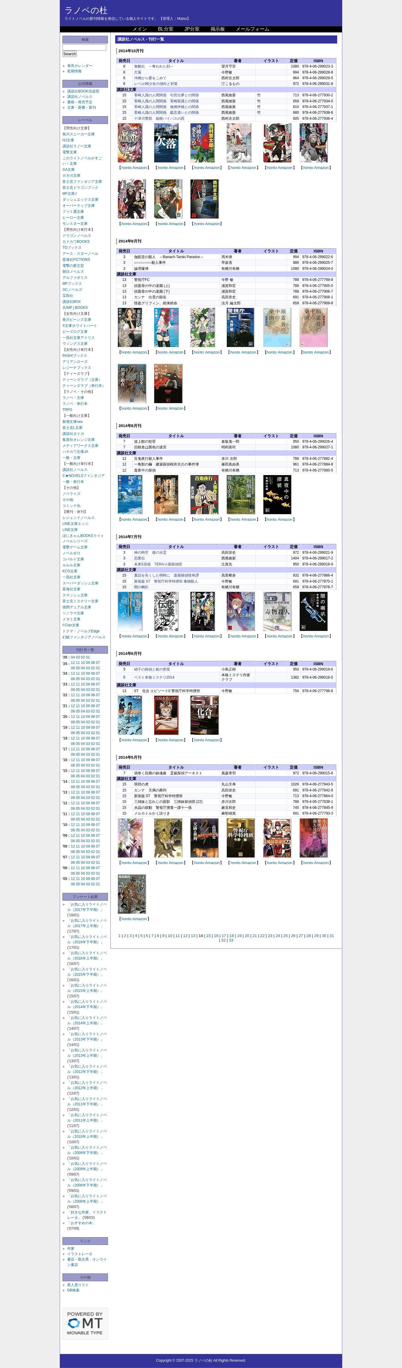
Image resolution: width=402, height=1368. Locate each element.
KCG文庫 (69, 571)
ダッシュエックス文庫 (80, 199)
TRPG (67, 410)
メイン (140, 29)
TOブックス (72, 248)
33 (231, 940)
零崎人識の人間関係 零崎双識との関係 (166, 101)
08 (93, 663)
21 (255, 935)
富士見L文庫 (72, 428)
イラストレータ (79, 1254)
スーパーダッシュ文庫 (80, 583)
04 (73, 657)
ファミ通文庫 (73, 211)
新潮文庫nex (72, 422)
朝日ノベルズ (73, 272)
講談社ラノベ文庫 (76, 146)
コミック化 (71, 506)
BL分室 (165, 29)
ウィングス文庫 (75, 344)
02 (83, 657)
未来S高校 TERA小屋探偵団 (158, 564)
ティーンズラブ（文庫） (82, 380)
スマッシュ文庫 (75, 595)
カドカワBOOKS (76, 242)
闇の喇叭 (141, 587)
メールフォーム (252, 29)
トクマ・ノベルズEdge (81, 631)
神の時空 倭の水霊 (150, 552)
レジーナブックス (76, 368)
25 (285, 935)
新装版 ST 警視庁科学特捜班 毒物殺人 (166, 581)
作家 (70, 1248)
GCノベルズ (72, 290)
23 (270, 935)
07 (98, 663)
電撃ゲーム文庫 (75, 547)
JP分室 (192, 29)
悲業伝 (139, 558)
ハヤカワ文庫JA (75, 452)
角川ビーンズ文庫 (76, 320)
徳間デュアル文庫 (76, 607)
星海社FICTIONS (76, 260)
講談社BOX (71, 302)
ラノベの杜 (86, 10)
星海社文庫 (71, 589)
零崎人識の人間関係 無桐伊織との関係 (166, 107)
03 (78, 657)
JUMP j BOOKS (75, 308)
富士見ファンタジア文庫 (82, 181)
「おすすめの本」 (81, 1223)
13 (193, 935)
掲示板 (218, 29)
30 (324, 935)
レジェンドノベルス (78, 518)
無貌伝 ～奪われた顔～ (154, 66)
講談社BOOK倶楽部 (83, 91)
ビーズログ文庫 (75, 332)
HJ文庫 (68, 140)
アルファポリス (75, 278)
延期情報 (74, 71)
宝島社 (67, 296)
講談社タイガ (73, 434)
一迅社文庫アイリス (78, 338)
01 (88, 657)
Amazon (139, 167)
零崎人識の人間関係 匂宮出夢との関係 (166, 95)
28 (308, 935)
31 (331, 935)
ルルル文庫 (71, 565)
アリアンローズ (75, 362)
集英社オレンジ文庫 (78, 440)
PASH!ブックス (74, 356)
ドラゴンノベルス (76, 236)
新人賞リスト (78, 1285)
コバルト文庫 (73, 559)
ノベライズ (71, 494)
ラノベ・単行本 (75, 404)
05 (78, 668)
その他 (67, 500)
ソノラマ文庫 (73, 613)
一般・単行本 (73, 482)
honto (126, 167)
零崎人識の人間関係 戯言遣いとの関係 (166, 112)
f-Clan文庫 (70, 625)
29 (316, 935)
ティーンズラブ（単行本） (84, 386)
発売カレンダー (79, 66)
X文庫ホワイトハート (79, 326)
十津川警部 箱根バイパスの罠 (159, 118)
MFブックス (72, 284)
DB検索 (73, 1290)
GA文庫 (68, 169)
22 (262, 935)
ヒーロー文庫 (73, 217)
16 (216, 935)
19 (239, 935)
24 (278, 935)
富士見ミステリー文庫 (80, 601)
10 (83, 663)
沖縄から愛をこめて (150, 78)
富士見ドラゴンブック (80, 187)
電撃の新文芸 (73, 266)
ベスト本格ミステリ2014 (154, 677)
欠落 (137, 72)
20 (247, 935)
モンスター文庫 (75, 223)
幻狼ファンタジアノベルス (84, 637)
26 (293, 935)
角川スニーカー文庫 (78, 134)
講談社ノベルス (79, 97)
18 (232, 935)
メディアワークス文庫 (80, 446)
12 (73, 663)
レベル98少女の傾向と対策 (156, 84)
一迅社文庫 (71, 577)
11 (78, 663)
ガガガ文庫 (71, 175)
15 (208, 935)
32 (223, 940)
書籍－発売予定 (79, 102)
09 (88, 663)
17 (224, 935)
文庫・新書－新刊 (81, 107)
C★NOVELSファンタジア (83, 476)
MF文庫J (69, 193)
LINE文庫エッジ (75, 524)
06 (73, 668)
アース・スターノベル (80, 254)
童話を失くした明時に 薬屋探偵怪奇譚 (166, 575)
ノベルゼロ (71, 553)
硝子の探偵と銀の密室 (152, 669)
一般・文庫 (71, 458)
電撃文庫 (69, 152)
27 (301, 935)
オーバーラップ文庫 (78, 205)
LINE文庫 (70, 530)
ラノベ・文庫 (73, 398)
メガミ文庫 (71, 619)
